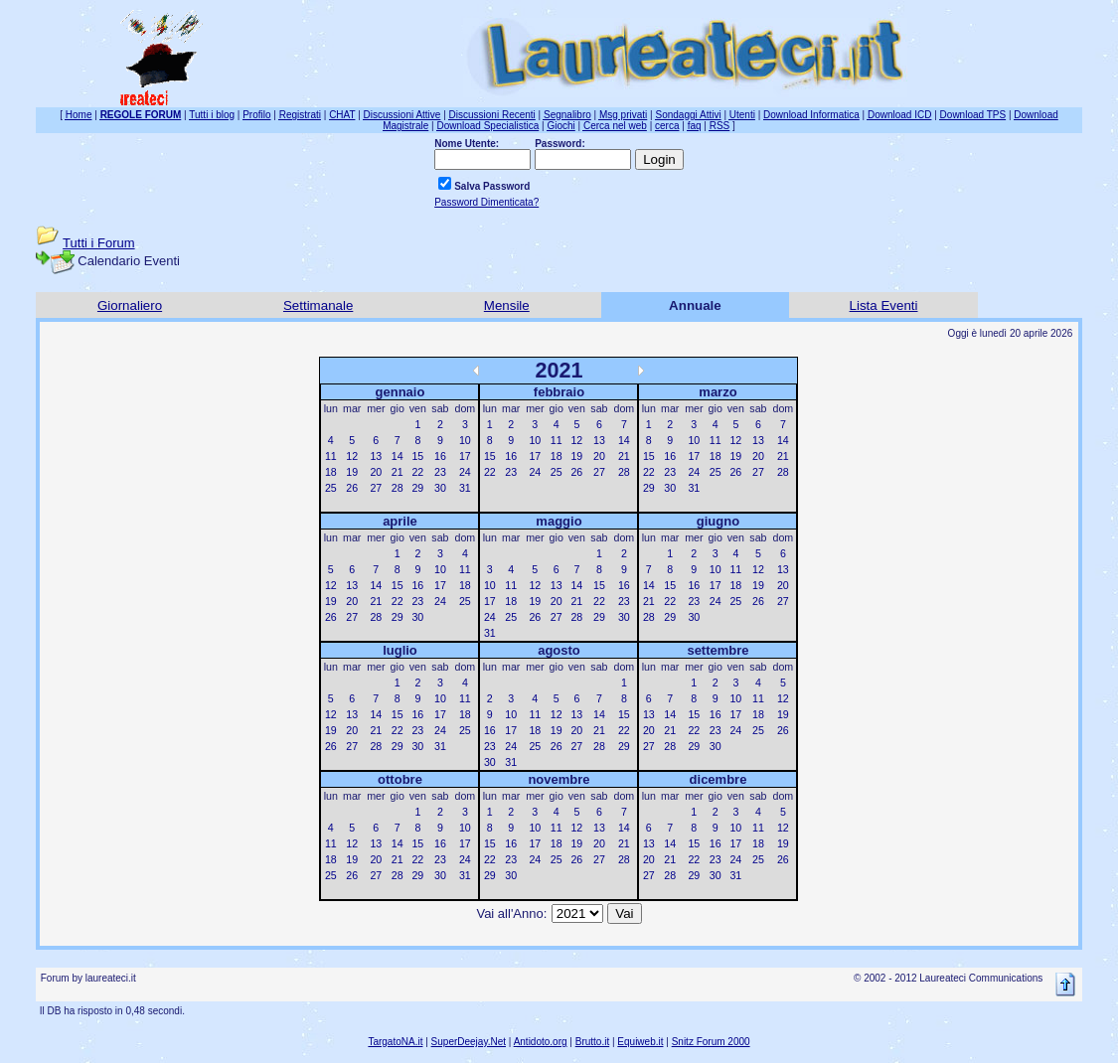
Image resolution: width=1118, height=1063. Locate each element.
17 (465, 456)
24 (465, 472)
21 (397, 472)
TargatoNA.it (395, 1041)
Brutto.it (592, 1041)
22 (417, 472)
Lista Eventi (884, 305)
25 (331, 488)
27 (376, 488)
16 (440, 456)
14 (397, 456)
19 (352, 472)
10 (465, 440)
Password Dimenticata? (486, 202)
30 (440, 488)
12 (352, 456)
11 (331, 456)
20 (376, 472)
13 (376, 456)
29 (417, 488)
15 (417, 456)
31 (465, 488)
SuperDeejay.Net (468, 1041)
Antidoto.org (540, 1041)
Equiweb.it (640, 1041)
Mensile (507, 305)
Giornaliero (129, 305)
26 (352, 488)
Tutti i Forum (98, 242)
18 (331, 472)
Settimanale (318, 305)
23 (440, 472)
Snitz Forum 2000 (711, 1041)
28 (397, 488)
